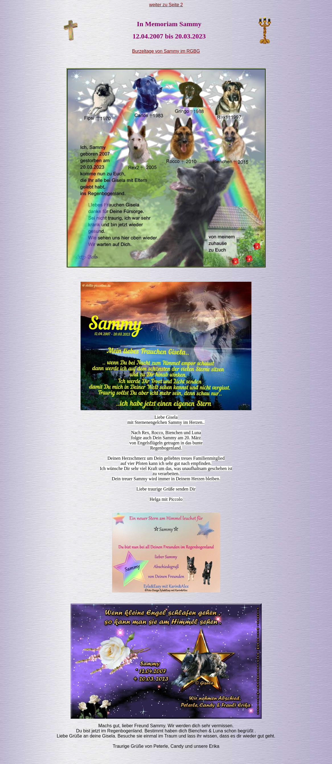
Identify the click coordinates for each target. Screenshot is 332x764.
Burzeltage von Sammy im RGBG (166, 51)
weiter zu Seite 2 (166, 4)
